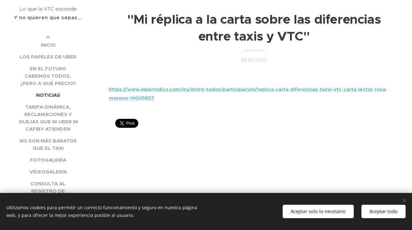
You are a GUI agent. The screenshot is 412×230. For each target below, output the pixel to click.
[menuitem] (48, 45)
